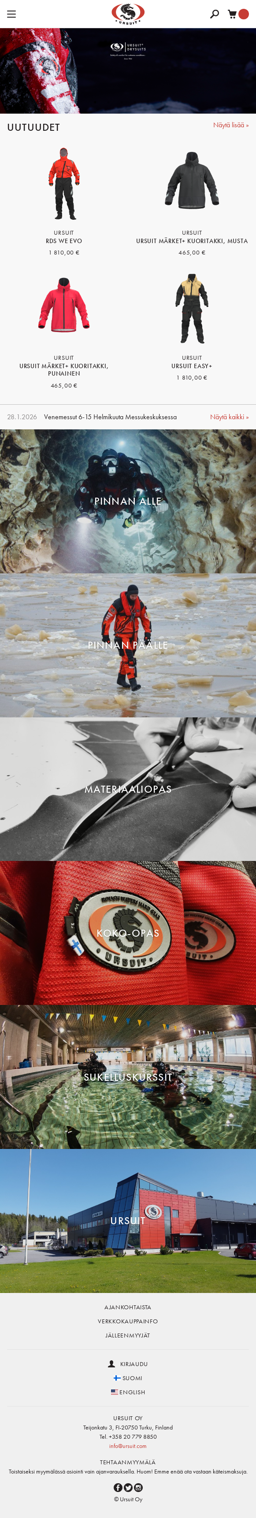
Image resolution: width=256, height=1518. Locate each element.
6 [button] (161, 102)
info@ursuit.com (128, 1446)
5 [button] (148, 102)
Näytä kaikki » (229, 416)
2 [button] (108, 102)
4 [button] (134, 102)
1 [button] (95, 102)
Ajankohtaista (128, 1307)
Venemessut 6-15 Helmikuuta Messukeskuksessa (110, 416)
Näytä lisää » (231, 125)
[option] (128, 71)
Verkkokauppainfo (128, 1321)
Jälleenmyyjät (128, 1335)
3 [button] (121, 102)
